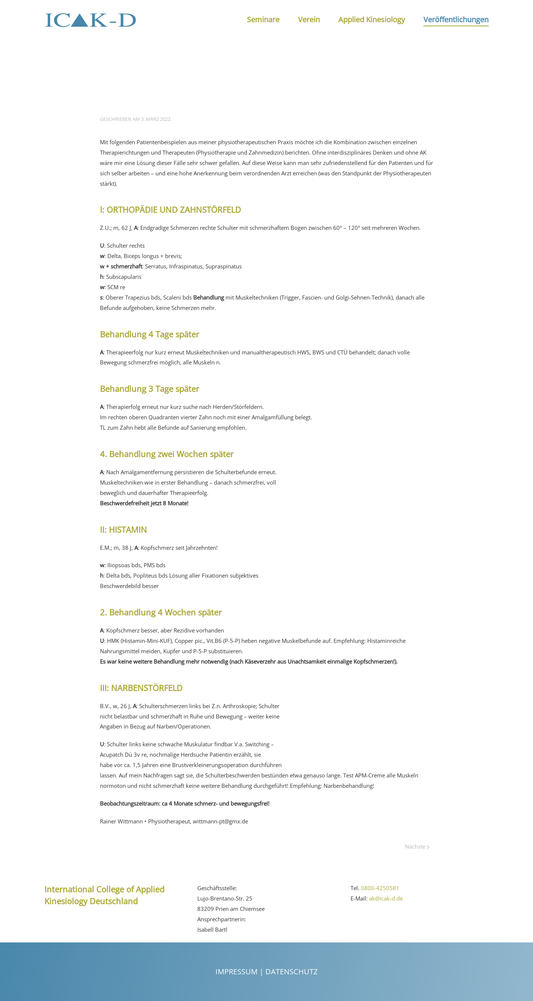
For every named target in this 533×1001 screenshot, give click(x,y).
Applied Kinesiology (371, 19)
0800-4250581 (380, 888)
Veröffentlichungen (456, 19)
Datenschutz (291, 972)
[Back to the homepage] (90, 19)
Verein (309, 19)
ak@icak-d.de (386, 898)
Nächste (417, 846)
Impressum (236, 972)
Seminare (263, 19)
